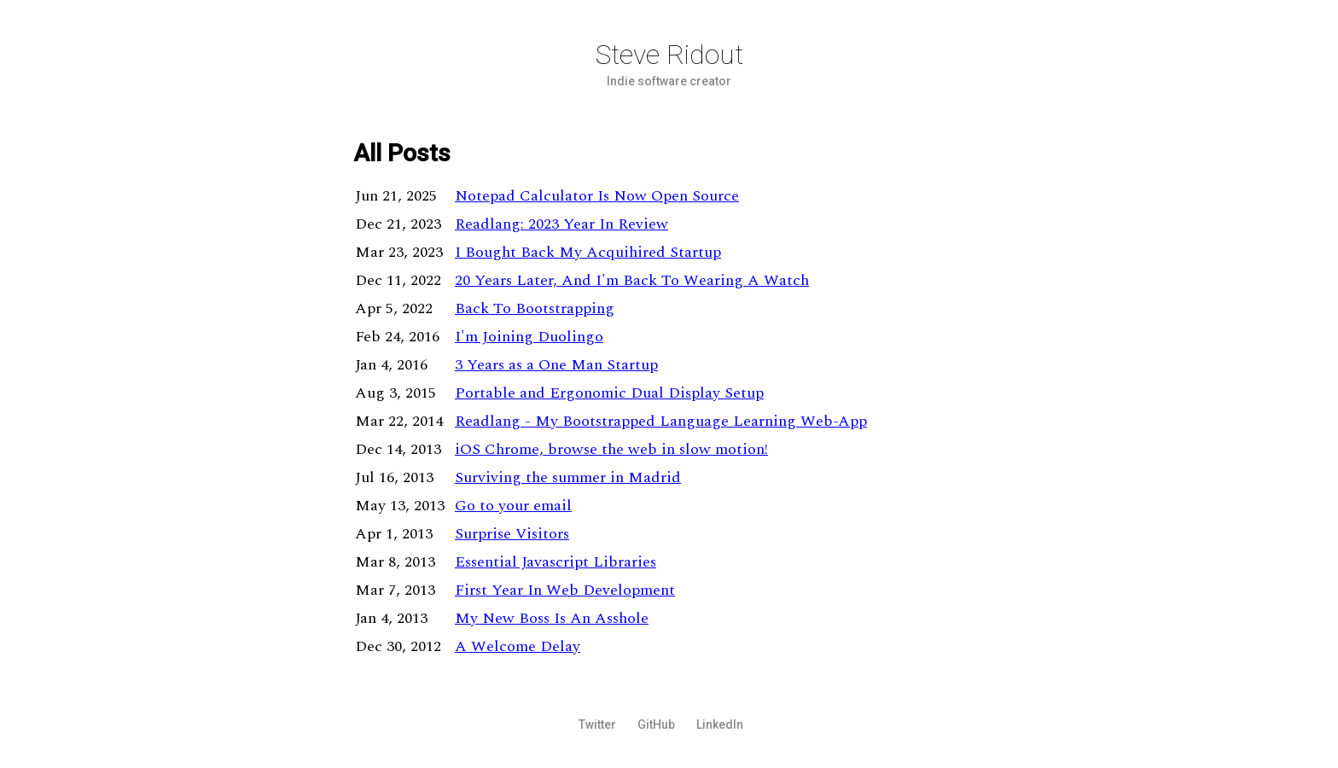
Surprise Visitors (512, 533)
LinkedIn (719, 724)
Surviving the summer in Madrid (568, 477)
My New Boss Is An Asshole (552, 618)
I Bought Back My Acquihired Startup (588, 252)
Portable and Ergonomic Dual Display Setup (609, 392)
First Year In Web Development (565, 590)
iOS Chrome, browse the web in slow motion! (611, 449)
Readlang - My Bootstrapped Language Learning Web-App (661, 421)
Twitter (597, 724)
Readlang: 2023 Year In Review (561, 224)
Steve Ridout (669, 54)
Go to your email (513, 505)
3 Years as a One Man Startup (556, 364)
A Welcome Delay (517, 646)
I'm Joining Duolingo (529, 336)
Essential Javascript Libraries (555, 561)
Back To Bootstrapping (534, 308)
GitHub (656, 724)
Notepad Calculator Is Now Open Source (597, 195)
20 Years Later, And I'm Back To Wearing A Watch (632, 280)
